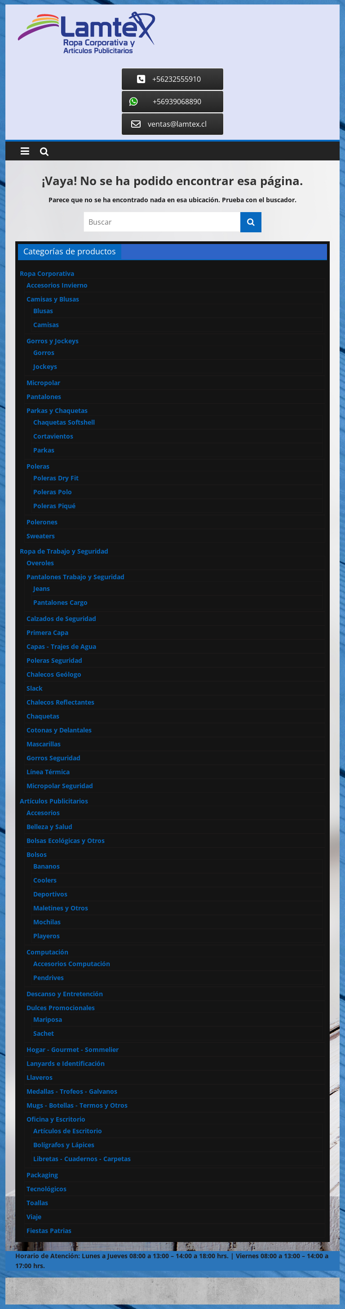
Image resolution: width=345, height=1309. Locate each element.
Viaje (34, 1216)
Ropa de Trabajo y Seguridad (64, 551)
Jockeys (45, 366)
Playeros (46, 936)
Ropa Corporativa (47, 273)
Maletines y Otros (60, 908)
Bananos (46, 866)
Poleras (38, 466)
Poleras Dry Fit (56, 478)
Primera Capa (47, 632)
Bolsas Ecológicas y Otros (66, 840)
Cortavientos (53, 436)
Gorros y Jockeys (53, 341)
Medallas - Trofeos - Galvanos (72, 1091)
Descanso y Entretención (65, 994)
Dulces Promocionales (61, 1007)
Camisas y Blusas (53, 299)
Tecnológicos (46, 1189)
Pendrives (48, 977)
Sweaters (41, 536)
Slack (35, 688)
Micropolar (43, 382)
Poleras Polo (52, 492)
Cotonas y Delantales (59, 730)
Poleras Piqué (54, 505)
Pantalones (44, 396)
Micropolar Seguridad (60, 785)
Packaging (42, 1175)
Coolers (45, 880)
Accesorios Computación (71, 963)
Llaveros (40, 1077)
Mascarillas (44, 744)
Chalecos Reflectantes (60, 702)
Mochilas (47, 922)
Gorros (43, 352)
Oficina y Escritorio (56, 1119)
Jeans (41, 588)
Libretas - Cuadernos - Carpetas (82, 1158)
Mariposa (47, 1019)
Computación (47, 952)
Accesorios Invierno (57, 285)
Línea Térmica (48, 772)
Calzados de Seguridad (61, 618)
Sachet (43, 1033)
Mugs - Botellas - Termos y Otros (77, 1105)
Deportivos (50, 894)
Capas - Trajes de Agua (61, 646)
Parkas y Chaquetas (57, 410)
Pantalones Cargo (60, 602)
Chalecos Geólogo (54, 674)
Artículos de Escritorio (67, 1131)
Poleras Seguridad (54, 660)
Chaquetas (43, 716)
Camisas (46, 324)
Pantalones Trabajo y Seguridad (75, 576)
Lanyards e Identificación (66, 1063)
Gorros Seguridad (53, 758)
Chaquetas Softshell (64, 422)
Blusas (43, 310)
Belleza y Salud (49, 826)
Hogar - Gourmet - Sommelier (73, 1049)
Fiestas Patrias (49, 1230)
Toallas (37, 1202)
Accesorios (43, 812)
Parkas (43, 450)
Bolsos (37, 854)
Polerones (42, 522)
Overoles (40, 563)
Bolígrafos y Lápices (63, 1144)
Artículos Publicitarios (54, 801)
